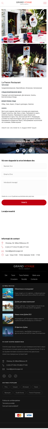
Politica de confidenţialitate (11, 400)
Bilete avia (36, 275)
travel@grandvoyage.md (15, 369)
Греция (15, 387)
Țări (6, 275)
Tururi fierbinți (24, 275)
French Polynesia (34, 392)
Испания (26, 387)
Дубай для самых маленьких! (25, 302)
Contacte (34, 279)
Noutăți (24, 279)
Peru (6, 387)
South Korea (20, 392)
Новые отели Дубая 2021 (23, 314)
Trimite (24, 202)
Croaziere (14, 279)
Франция (7, 392)
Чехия (36, 387)
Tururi (13, 275)
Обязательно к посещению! (24, 289)
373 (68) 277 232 (22, 247)
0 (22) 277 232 (10, 247)
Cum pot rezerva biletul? (10, 406)
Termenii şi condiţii (8, 403)
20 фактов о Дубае (21, 327)
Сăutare (3, 4)
